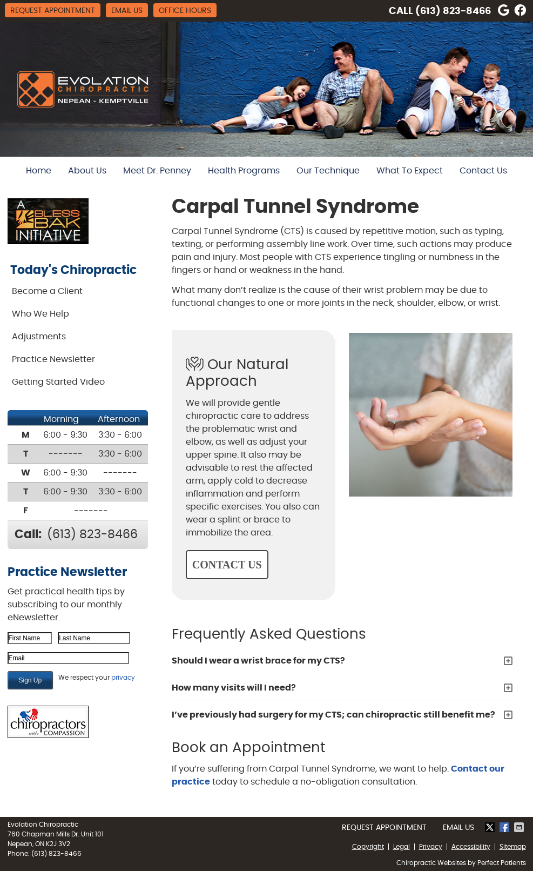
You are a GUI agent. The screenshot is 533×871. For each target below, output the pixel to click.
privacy (123, 677)
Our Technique (328, 170)
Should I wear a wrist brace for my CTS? (258, 660)
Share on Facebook (505, 827)
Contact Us (483, 170)
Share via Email (520, 827)
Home (38, 170)
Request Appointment (52, 11)
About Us (87, 170)
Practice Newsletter (53, 359)
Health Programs (244, 170)
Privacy (430, 846)
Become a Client (47, 291)
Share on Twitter (491, 827)
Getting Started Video (58, 382)
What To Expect (409, 170)
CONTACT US (227, 565)
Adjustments (39, 336)
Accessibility (470, 846)
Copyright (368, 846)
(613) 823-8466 (453, 11)
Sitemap (513, 846)
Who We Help (40, 314)
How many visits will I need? (234, 688)
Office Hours (185, 11)
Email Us (127, 11)
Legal (401, 846)
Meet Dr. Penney (157, 170)
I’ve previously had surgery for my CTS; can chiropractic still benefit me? (333, 715)
